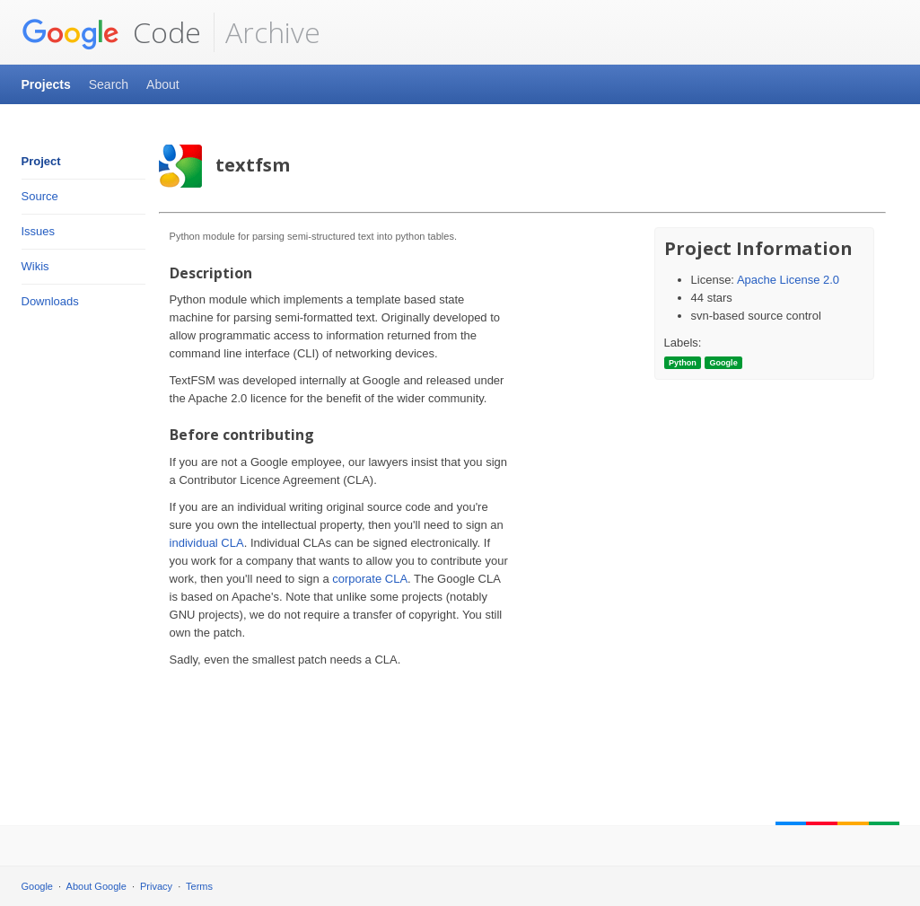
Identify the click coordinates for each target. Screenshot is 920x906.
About (163, 84)
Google (37, 886)
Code (111, 32)
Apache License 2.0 (788, 279)
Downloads (50, 301)
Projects (46, 84)
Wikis (35, 266)
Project (41, 161)
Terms (199, 886)
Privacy (156, 886)
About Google (96, 886)
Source (40, 196)
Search (108, 84)
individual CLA (207, 543)
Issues (39, 231)
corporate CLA (369, 578)
